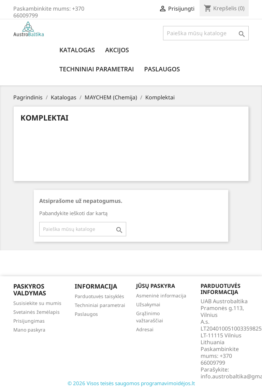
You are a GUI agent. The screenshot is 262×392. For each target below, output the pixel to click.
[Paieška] (206, 33)
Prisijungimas (29, 321)
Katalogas (77, 50)
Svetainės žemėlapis (36, 312)
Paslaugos (162, 69)
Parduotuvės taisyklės (99, 296)
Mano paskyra (29, 329)
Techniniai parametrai (96, 69)
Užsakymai (148, 304)
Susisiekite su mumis (37, 303)
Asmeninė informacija (161, 295)
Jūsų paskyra (155, 286)
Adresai (145, 329)
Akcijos (117, 50)
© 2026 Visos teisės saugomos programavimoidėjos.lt (131, 383)
